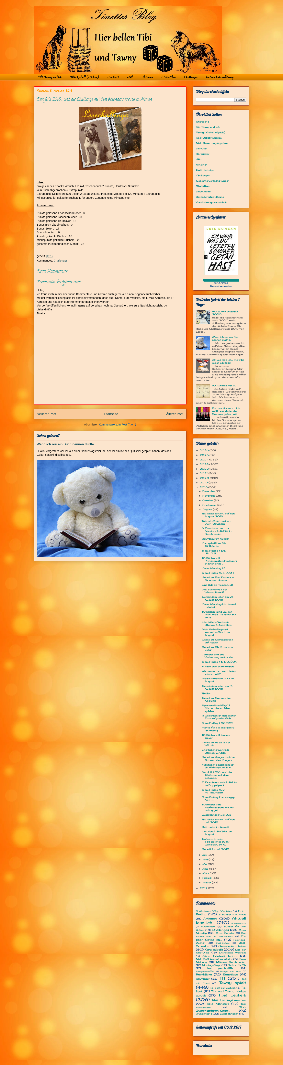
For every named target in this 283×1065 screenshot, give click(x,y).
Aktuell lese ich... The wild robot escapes (228, 361)
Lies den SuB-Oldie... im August (217, 833)
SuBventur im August (215, 538)
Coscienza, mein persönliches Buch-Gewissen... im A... (216, 841)
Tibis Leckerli (232, 995)
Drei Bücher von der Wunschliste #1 (214, 591)
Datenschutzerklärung (219, 77)
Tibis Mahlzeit (217, 1003)
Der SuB (113, 77)
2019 (204, 482)
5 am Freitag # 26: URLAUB (214, 552)
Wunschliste (204, 1013)
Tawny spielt (232, 982)
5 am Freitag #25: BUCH (218, 572)
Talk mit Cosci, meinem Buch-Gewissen (216, 522)
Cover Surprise (225, 933)
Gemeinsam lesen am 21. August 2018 (217, 598)
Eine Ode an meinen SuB (217, 584)
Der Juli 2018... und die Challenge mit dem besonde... (217, 775)
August (207, 509)
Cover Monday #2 (214, 568)
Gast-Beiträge (205, 169)
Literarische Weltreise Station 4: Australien (217, 623)
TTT (222, 978)
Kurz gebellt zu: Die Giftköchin (214, 544)
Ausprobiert (208, 926)
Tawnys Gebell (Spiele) (210, 132)
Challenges (191, 77)
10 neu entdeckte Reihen (218, 666)
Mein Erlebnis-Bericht (219, 956)
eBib (130, 77)
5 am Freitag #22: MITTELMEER (213, 791)
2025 (204, 455)
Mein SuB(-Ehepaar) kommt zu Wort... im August (216, 632)
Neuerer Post (46, 414)
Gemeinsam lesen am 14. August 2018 (217, 687)
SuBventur (202, 978)
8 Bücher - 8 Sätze (232, 914)
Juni (205, 859)
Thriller (206, 693)
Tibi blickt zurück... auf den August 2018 (218, 515)
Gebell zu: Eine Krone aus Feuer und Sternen (218, 579)
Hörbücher (202, 153)
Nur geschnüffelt (221, 968)
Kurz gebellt (214, 949)
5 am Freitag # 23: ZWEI (217, 723)
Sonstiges (230, 974)
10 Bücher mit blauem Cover (216, 736)
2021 (204, 473)
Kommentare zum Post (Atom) (117, 424)
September (209, 504)
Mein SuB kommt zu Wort (213, 959)
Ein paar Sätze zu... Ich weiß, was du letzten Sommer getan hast (226, 411)
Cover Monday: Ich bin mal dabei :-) (219, 605)
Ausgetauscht (238, 923)
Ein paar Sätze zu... (221, 937)
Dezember (209, 491)
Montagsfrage (211, 965)
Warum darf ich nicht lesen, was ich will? (219, 672)
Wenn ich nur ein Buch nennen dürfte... (66, 444)
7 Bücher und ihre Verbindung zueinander (217, 656)
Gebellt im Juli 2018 (215, 849)
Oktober (208, 500)
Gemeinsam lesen (232, 946)
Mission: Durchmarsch (231, 962)
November (209, 495)
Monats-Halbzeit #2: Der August (218, 680)
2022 (204, 468)
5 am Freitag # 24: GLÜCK (219, 661)
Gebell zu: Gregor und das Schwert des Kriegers (218, 758)
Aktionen (147, 77)
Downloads (203, 191)
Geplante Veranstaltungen (212, 180)
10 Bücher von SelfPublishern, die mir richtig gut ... (217, 807)
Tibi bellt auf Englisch (223, 987)
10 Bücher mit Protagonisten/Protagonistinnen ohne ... (219, 561)
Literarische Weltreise (232, 952)
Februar (207, 877)
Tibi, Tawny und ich (50, 77)
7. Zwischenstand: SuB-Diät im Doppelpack (219, 784)
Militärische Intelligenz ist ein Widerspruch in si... (218, 766)
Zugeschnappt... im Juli (216, 814)
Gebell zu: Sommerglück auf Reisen (217, 641)
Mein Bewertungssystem (212, 143)
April (205, 868)
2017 (204, 888)
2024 (204, 459)
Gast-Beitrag (223, 943)
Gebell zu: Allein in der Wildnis (216, 744)
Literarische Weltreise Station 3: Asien (215, 751)
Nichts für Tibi (237, 965)
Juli (205, 854)
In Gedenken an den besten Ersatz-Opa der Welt (219, 717)
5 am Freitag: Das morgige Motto (218, 798)
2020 (205, 478)
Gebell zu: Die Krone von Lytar (217, 648)
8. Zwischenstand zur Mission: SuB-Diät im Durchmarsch (217, 531)
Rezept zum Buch (230, 971)
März (206, 873)
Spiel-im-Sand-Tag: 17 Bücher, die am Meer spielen (216, 708)
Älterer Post (174, 414)
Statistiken (168, 77)
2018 (204, 487)
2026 (204, 450)
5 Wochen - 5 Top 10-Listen (214, 911)
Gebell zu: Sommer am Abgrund (216, 699)
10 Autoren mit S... (224, 385)
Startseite (111, 414)
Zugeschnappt (229, 1013)
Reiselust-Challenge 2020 (225, 313)
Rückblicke (204, 974)
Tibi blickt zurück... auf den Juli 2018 (218, 821)
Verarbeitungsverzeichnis (211, 202)
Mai (205, 864)
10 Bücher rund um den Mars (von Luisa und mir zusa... (219, 614)
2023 (204, 464)
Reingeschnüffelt (205, 971)
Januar (207, 882)
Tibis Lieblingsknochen (229, 1000)
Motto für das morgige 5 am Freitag (218, 729)
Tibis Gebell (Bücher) (84, 77)
